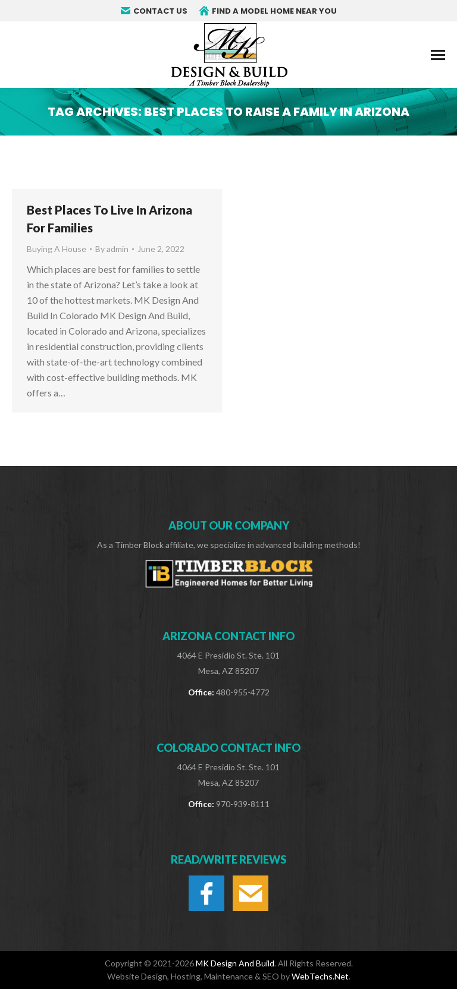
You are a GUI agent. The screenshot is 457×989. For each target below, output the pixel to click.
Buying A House (56, 249)
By (112, 249)
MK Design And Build (235, 963)
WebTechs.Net (320, 976)
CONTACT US (154, 11)
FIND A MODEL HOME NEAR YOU (268, 11)
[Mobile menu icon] (438, 55)
